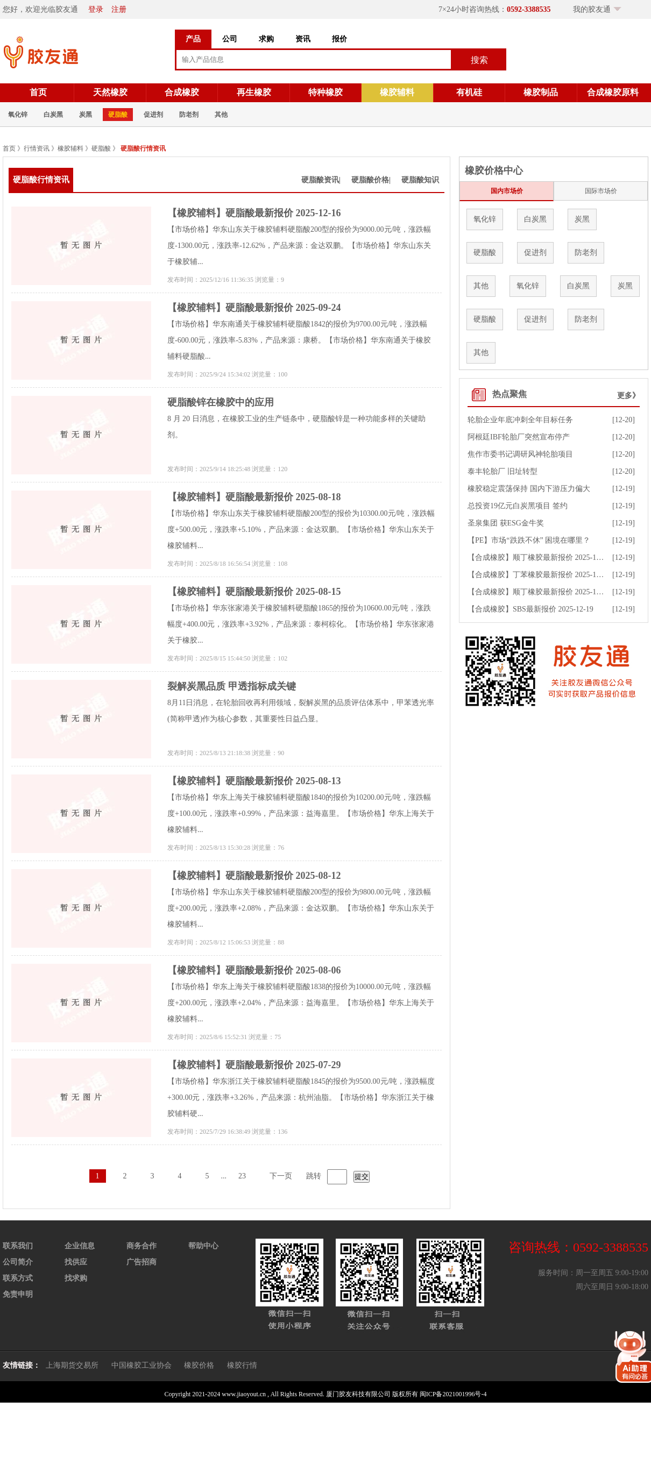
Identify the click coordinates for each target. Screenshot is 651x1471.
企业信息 (80, 1246)
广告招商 (141, 1262)
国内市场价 (507, 191)
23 (242, 1176)
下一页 (281, 1176)
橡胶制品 (540, 92)
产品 (193, 39)
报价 (339, 39)
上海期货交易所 (72, 1365)
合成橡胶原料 (613, 92)
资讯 (302, 39)
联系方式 (18, 1278)
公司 (229, 39)
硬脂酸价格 (370, 180)
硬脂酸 (118, 114)
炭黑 (85, 114)
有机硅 (469, 92)
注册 (118, 9)
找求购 (76, 1278)
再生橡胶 (254, 92)
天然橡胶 (110, 92)
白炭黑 (53, 114)
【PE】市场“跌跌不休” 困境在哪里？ (529, 540)
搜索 (479, 60)
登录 (95, 9)
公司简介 (18, 1262)
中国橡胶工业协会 (141, 1365)
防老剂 (189, 114)
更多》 (628, 396)
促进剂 (153, 114)
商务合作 (141, 1246)
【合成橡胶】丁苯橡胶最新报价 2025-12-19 (539, 575)
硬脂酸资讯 (320, 180)
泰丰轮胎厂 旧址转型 (502, 471)
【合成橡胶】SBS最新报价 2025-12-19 (530, 609)
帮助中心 (203, 1246)
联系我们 (18, 1246)
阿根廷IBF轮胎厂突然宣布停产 (519, 437)
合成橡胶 (182, 92)
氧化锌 (17, 114)
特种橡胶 (325, 92)
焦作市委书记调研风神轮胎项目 (520, 454)
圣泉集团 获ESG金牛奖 (506, 523)
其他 (221, 114)
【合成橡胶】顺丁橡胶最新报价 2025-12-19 (539, 557)
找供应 (76, 1262)
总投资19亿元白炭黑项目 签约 (518, 506)
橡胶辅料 (397, 92)
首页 (38, 92)
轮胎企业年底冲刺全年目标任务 (520, 420)
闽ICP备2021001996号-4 (453, 1394)
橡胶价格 (199, 1365)
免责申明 (18, 1294)
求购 (266, 39)
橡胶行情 (242, 1365)
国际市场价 (601, 191)
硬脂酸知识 (420, 180)
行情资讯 (36, 148)
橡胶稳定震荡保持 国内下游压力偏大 (529, 489)
